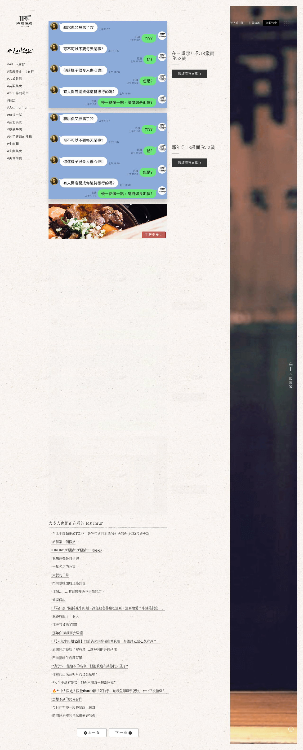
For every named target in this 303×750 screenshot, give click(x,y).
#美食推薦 (14, 158)
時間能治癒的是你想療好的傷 (73, 715)
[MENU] (286, 23)
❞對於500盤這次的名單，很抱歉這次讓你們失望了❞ (89, 665)
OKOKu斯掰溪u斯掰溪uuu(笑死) (76, 550)
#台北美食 (14, 122)
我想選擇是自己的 (65, 558)
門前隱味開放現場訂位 (68, 583)
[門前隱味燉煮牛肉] (24, 21)
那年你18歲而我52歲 (193, 147)
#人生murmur (17, 107)
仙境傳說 (58, 599)
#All (10, 64)
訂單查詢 (254, 23)
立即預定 (271, 23)
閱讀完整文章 (190, 74)
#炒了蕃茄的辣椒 (19, 136)
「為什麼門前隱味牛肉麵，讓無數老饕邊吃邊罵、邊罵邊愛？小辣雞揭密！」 (108, 607)
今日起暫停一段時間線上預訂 (73, 707)
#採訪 (11, 100)
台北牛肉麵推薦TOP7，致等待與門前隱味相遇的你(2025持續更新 (100, 533)
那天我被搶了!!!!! (64, 624)
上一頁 (92, 733)
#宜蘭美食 (14, 151)
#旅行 (30, 71)
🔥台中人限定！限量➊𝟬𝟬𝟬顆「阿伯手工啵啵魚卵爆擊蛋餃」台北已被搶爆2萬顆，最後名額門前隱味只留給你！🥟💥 (110, 690)
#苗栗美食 (14, 86)
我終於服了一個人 (65, 616)
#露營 (21, 64)
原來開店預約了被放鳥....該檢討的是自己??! (84, 649)
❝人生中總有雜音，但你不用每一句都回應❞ (83, 682)
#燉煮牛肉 (14, 129)
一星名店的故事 (63, 566)
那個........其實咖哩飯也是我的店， (78, 591)
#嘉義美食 (14, 71)
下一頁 (123, 733)
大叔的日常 (60, 574)
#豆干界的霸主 (18, 93)
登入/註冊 (236, 23)
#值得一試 (14, 115)
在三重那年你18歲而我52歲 (193, 56)
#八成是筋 (14, 78)
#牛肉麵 (13, 143)
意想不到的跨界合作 (66, 699)
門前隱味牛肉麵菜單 (66, 657)
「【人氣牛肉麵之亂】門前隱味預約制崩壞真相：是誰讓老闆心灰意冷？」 (105, 641)
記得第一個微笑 (63, 541)
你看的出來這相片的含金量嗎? (74, 674)
